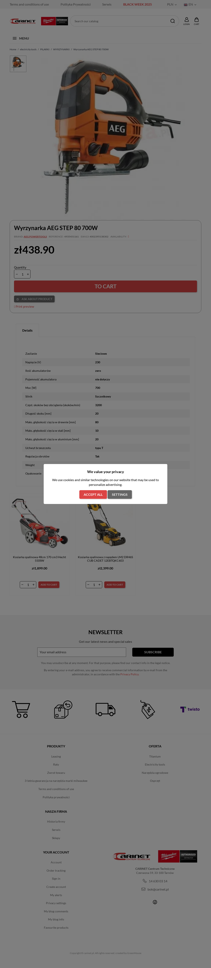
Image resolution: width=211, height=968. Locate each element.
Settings (120, 494)
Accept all (93, 494)
